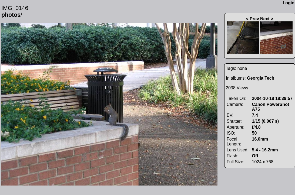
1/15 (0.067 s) (265, 121)
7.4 (255, 115)
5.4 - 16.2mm (265, 150)
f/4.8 (256, 127)
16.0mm (260, 139)
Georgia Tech (260, 78)
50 (254, 133)
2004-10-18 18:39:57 (272, 98)
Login (288, 3)
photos (11, 15)
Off (255, 156)
